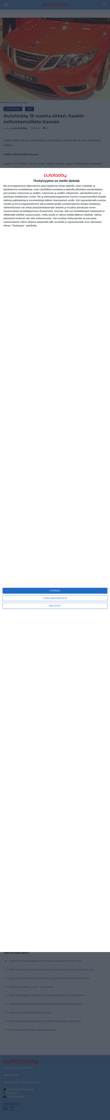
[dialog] (55, 560)
